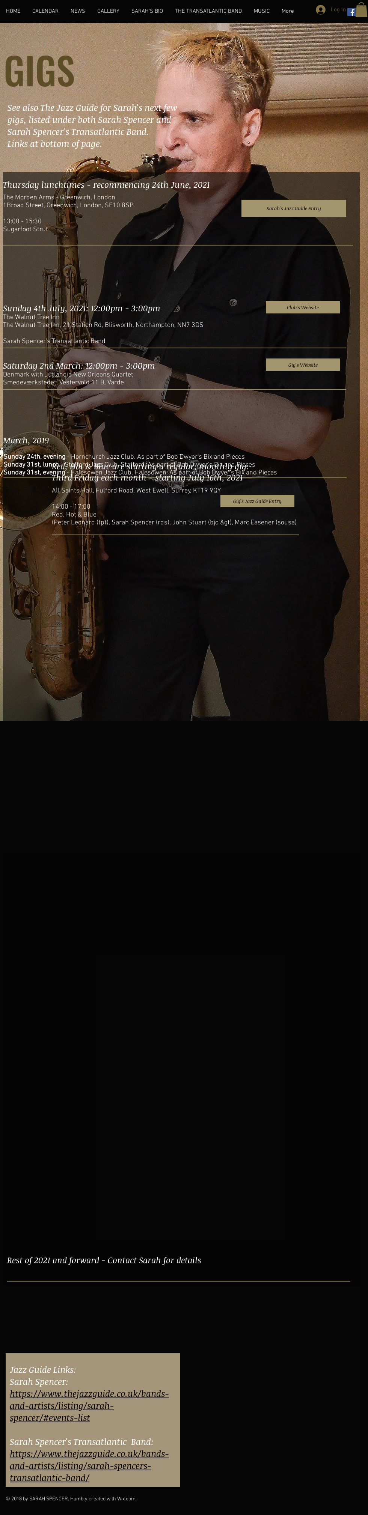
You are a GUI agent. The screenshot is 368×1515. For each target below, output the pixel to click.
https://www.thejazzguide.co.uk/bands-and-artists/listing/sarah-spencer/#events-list (89, 1405)
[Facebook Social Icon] (351, 12)
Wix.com (126, 1499)
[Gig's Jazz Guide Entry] (257, 501)
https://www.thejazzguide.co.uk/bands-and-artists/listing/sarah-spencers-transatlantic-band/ (89, 1465)
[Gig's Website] (303, 364)
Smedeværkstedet (29, 383)
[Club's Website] (303, 307)
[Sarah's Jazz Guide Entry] (293, 208)
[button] (361, 9)
